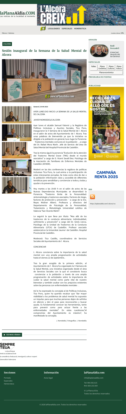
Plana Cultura (111, 67)
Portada (7, 378)
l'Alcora (4, 33)
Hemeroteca (80, 28)
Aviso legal (48, 378)
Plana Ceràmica (102, 67)
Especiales (67, 28)
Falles (93, 66)
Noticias (11, 33)
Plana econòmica (106, 72)
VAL (122, 33)
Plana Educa (119, 67)
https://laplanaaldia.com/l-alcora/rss (103, 204)
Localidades (54, 28)
